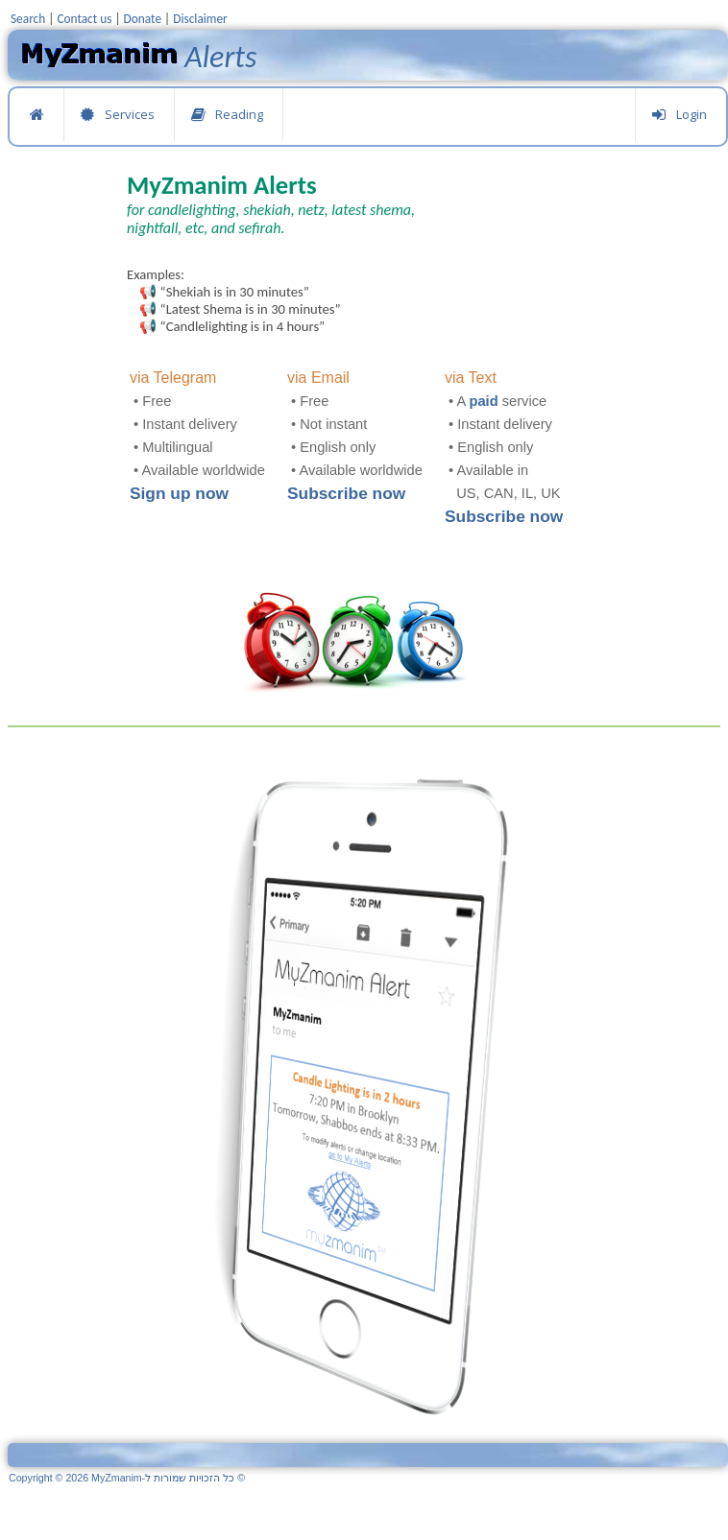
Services (117, 114)
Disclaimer (200, 19)
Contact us (84, 19)
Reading (226, 114)
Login (679, 114)
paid (484, 401)
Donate (142, 19)
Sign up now (179, 493)
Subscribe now (346, 493)
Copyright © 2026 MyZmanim (127, 1477)
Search (28, 19)
